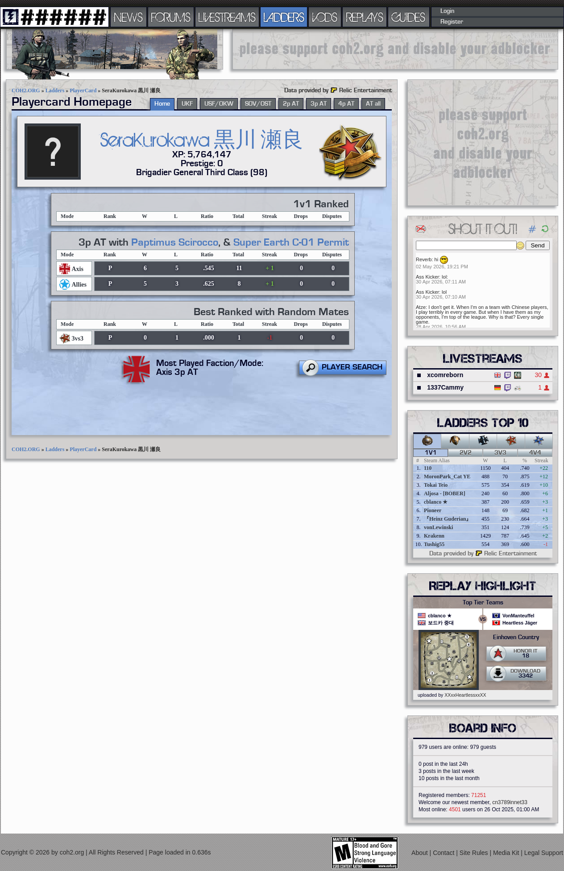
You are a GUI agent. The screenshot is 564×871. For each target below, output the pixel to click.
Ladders (55, 90)
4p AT (346, 104)
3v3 (500, 453)
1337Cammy (445, 387)
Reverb (423, 259)
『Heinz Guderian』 (447, 519)
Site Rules (475, 852)
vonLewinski (438, 527)
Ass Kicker (427, 276)
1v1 (431, 453)
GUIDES (408, 17)
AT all (373, 104)
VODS (324, 17)
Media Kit (507, 852)
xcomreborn (445, 374)
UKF (187, 104)
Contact (444, 852)
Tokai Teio (436, 485)
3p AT (319, 104)
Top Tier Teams (483, 603)
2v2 (466, 453)
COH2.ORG (26, 90)
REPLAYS (364, 17)
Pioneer (432, 510)
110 (427, 468)
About (420, 852)
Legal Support (543, 852)
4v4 (535, 453)
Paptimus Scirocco (174, 242)
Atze (421, 307)
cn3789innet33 (509, 802)
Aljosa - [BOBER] (444, 493)
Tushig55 (434, 544)
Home (162, 104)
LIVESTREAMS (227, 17)
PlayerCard (83, 90)
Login (447, 11)
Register (451, 22)
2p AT (291, 104)
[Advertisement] (483, 142)
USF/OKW (218, 104)
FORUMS (171, 17)
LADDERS (284, 17)
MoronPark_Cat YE (447, 476)
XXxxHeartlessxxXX (465, 695)
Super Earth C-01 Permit (291, 242)
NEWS (128, 17)
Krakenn (434, 536)
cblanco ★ (436, 502)
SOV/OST (258, 104)
